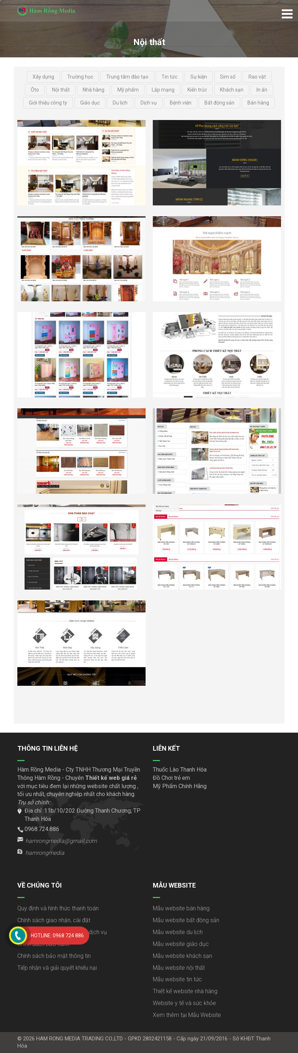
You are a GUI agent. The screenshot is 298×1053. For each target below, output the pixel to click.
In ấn (261, 90)
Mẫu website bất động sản (186, 920)
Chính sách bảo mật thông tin (54, 955)
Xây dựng (43, 77)
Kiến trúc (197, 90)
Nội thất (61, 90)
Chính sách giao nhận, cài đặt (53, 920)
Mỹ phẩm (128, 90)
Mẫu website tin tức (177, 979)
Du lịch (120, 103)
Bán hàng (258, 103)
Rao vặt (257, 77)
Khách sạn (231, 90)
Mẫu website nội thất (179, 967)
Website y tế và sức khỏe (184, 1003)
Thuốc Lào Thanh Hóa (180, 769)
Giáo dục (90, 103)
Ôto (35, 90)
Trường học (80, 77)
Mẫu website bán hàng (181, 908)
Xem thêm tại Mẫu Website (187, 1015)
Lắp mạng (163, 90)
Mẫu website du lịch (178, 932)
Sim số (228, 77)
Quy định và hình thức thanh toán (58, 908)
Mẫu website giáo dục (181, 944)
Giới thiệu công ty (48, 103)
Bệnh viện (180, 103)
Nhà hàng (93, 90)
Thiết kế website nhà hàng (185, 991)
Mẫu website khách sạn (182, 955)
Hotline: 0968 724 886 (57, 935)
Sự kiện (198, 77)
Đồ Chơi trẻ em (171, 777)
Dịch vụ (149, 103)
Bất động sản (219, 103)
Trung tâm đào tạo (127, 77)
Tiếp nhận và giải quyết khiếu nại (57, 967)
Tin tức (169, 77)
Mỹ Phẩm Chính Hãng (180, 786)
